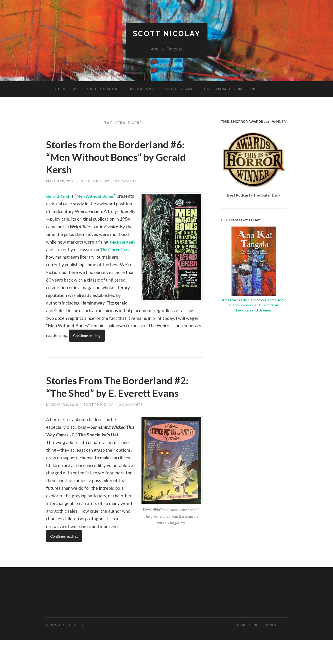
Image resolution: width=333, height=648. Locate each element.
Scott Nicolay (167, 33)
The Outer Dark (178, 89)
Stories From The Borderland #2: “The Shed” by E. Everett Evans (122, 394)
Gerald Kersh (59, 196)
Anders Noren (263, 633)
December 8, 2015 (62, 412)
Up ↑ (283, 633)
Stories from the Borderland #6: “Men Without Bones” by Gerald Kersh (120, 157)
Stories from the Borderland (229, 89)
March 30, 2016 (60, 181)
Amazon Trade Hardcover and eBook (254, 300)
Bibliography (142, 89)
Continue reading (65, 343)
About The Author (104, 89)
